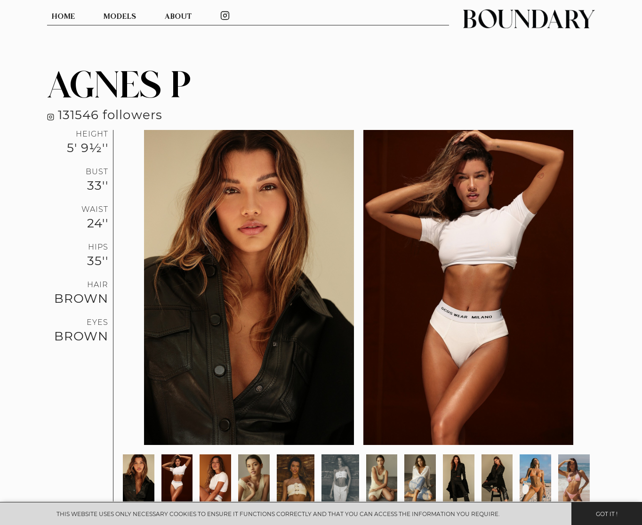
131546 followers (104, 114)
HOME (63, 17)
